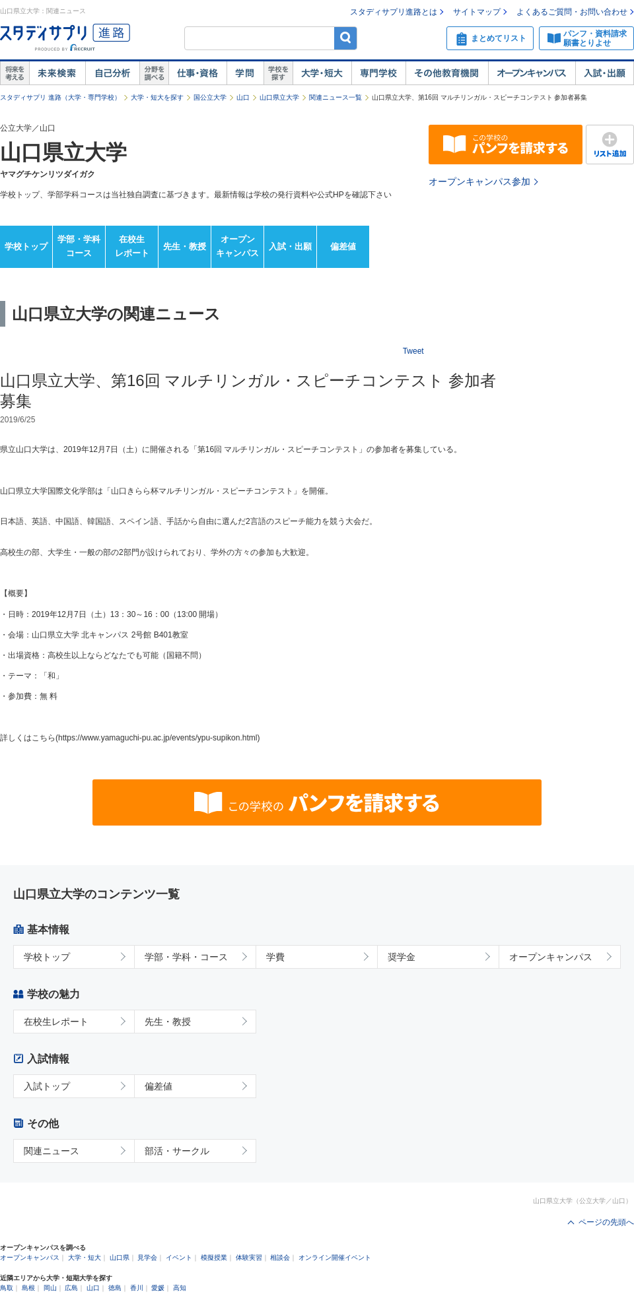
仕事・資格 (197, 73)
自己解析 (112, 73)
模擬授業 (214, 1257)
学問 (245, 73)
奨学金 (401, 957)
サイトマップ (477, 11)
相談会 (280, 1257)
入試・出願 (604, 73)
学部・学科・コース (186, 957)
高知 (179, 1287)
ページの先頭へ (606, 1222)
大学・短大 (322, 73)
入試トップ (47, 1086)
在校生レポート (132, 246)
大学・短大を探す (157, 97)
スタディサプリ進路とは (393, 11)
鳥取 (6, 1287)
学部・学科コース (78, 246)
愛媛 (157, 1287)
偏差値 (343, 246)
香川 (136, 1287)
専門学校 (378, 73)
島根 (28, 1287)
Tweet (413, 351)
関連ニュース (51, 1151)
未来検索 (57, 73)
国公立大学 (210, 97)
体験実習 (249, 1257)
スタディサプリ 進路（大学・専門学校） (60, 97)
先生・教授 (184, 246)
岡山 (50, 1287)
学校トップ (26, 246)
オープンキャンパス (531, 73)
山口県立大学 (279, 97)
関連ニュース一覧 (335, 97)
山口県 (119, 1257)
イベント (179, 1257)
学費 (275, 957)
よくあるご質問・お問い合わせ (571, 11)
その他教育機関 (446, 73)
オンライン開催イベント (335, 1257)
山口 (243, 97)
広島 (71, 1287)
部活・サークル (177, 1151)
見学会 (147, 1257)
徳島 (115, 1287)
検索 (345, 37)
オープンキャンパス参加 (479, 181)
